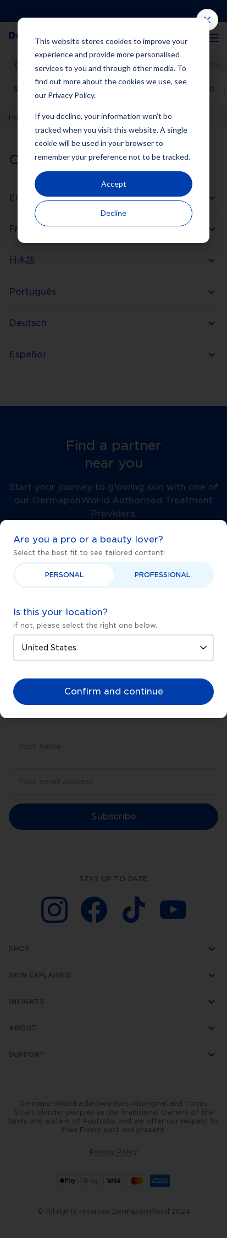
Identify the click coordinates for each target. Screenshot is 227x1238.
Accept (113, 183)
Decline (113, 213)
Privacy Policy (71, 95)
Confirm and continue (113, 691)
